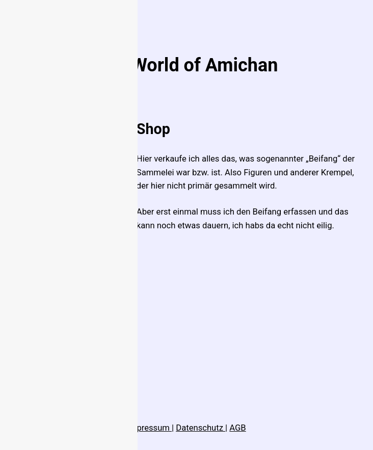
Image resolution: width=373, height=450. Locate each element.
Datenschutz (200, 428)
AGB (237, 428)
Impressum (149, 428)
